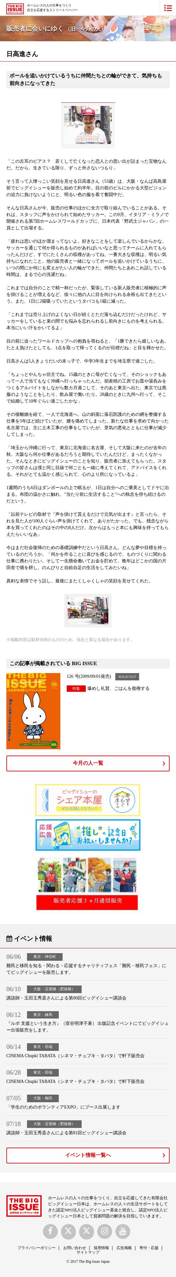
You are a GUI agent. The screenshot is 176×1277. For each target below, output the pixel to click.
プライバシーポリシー (36, 1248)
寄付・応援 (149, 1248)
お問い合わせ (74, 1248)
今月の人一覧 (88, 763)
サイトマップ (88, 1252)
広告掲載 (124, 1248)
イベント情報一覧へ (88, 1155)
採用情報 (101, 1248)
